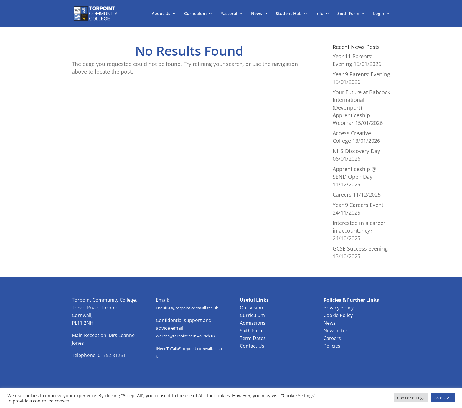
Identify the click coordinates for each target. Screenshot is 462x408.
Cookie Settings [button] (410, 397)
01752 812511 (113, 355)
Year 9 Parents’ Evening (361, 74)
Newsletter (336, 330)
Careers (342, 194)
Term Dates (253, 338)
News (256, 13)
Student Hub (289, 13)
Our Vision (251, 307)
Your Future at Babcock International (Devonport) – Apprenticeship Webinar (361, 107)
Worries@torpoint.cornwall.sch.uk (185, 336)
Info (320, 13)
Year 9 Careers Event (358, 204)
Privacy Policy (339, 307)
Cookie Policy (338, 315)
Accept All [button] (442, 397)
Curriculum (195, 13)
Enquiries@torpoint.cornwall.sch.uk (187, 308)
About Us (161, 13)
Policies (332, 346)
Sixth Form (348, 13)
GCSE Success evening (360, 248)
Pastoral (228, 13)
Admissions (252, 323)
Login (378, 13)
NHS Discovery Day (356, 151)
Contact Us (252, 346)
